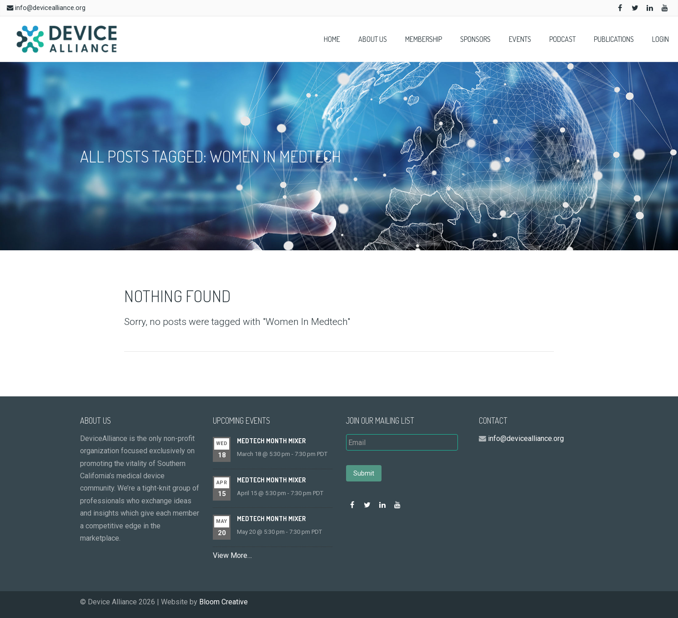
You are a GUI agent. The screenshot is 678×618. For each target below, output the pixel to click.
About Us (372, 39)
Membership (423, 39)
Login (660, 39)
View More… (232, 555)
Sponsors (475, 39)
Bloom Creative (223, 602)
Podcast (562, 39)
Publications (614, 39)
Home (332, 39)
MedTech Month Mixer (271, 441)
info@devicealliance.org (50, 8)
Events (520, 39)
